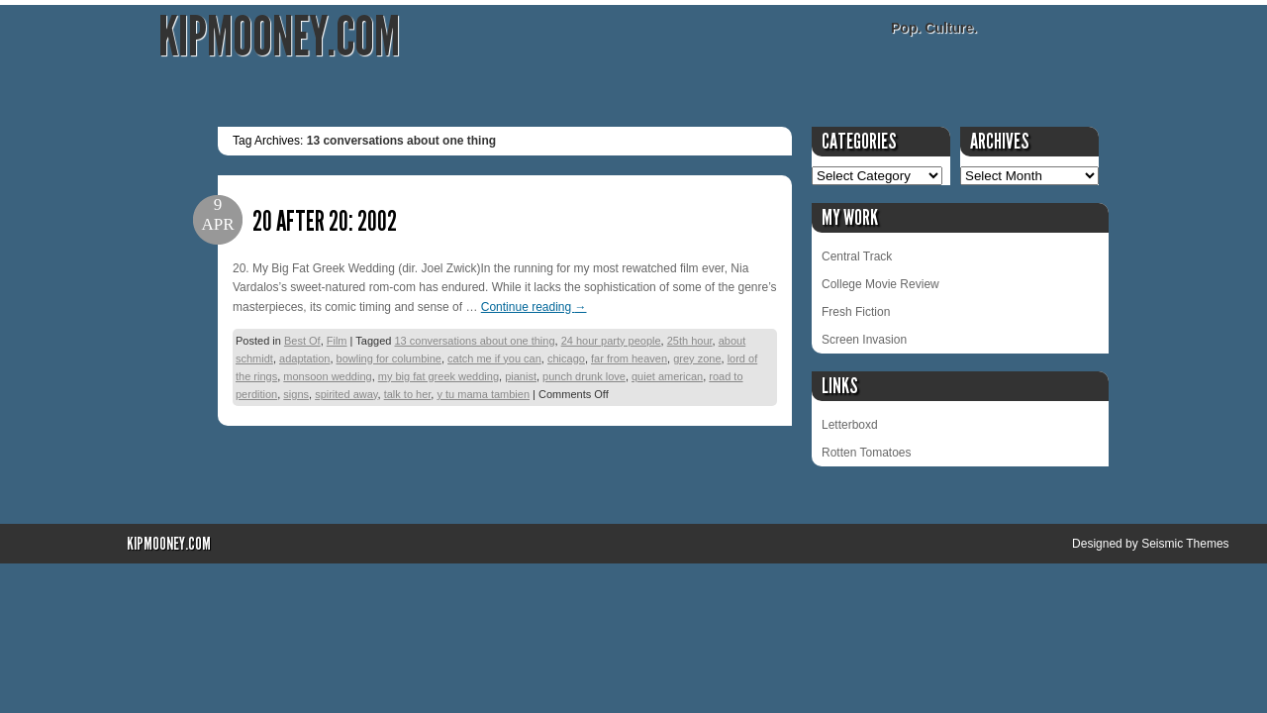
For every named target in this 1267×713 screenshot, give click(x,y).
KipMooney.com (279, 37)
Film (337, 341)
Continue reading (534, 307)
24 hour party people (611, 341)
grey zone (697, 358)
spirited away (346, 394)
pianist (520, 376)
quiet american (667, 376)
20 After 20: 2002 (324, 221)
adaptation (304, 358)
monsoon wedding (327, 376)
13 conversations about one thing (474, 341)
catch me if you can (494, 358)
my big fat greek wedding (438, 376)
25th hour (690, 341)
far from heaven (629, 358)
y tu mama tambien (483, 394)
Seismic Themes (1184, 544)
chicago (566, 358)
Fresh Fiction (856, 312)
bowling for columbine (389, 358)
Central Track (857, 256)
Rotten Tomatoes (867, 452)
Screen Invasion (864, 340)
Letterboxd (850, 425)
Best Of (302, 341)
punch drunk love (584, 376)
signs (296, 394)
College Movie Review (880, 284)
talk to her (408, 394)
